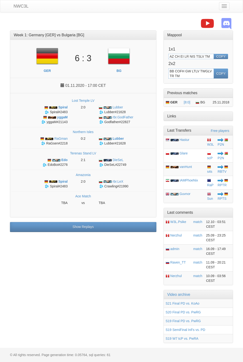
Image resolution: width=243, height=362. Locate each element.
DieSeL (111, 160)
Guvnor (184, 194)
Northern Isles (83, 132)
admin (172, 249)
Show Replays (83, 227)
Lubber (111, 107)
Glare (183, 153)
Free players (220, 131)
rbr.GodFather (116, 117)
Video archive (178, 294)
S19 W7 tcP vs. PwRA (182, 338)
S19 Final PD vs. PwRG (183, 321)
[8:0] (187, 102)
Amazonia (83, 175)
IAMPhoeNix (188, 180)
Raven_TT (176, 262)
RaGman (54, 138)
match (197, 222)
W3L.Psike (176, 222)
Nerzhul (174, 235)
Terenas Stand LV (83, 153)
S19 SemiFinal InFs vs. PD (185, 330)
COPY (221, 56)
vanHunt (185, 167)
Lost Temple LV (83, 100)
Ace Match (83, 196)
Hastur (184, 140)
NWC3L (21, 6)
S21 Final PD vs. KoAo (182, 303)
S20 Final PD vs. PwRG (183, 312)
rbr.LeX (111, 181)
